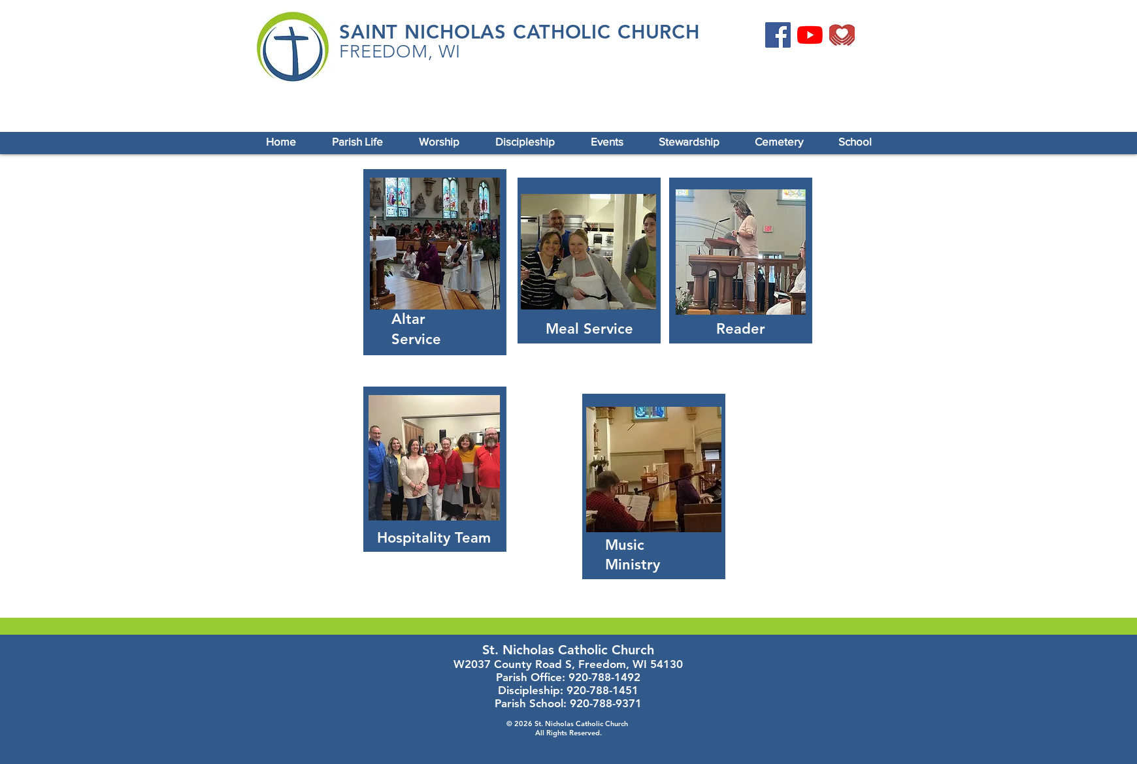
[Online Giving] (842, 35)
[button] (357, 141)
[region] (434, 262)
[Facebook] (778, 35)
